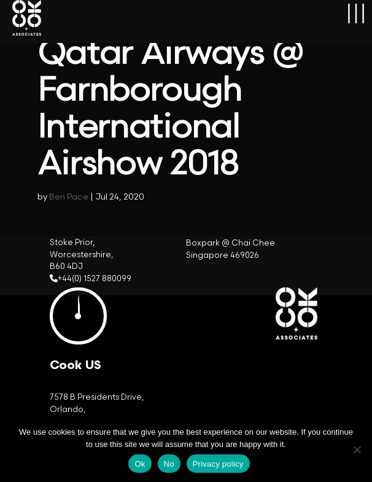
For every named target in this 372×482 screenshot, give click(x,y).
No (169, 463)
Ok (139, 463)
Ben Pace (68, 197)
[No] (357, 449)
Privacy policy (218, 463)
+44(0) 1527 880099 (94, 279)
